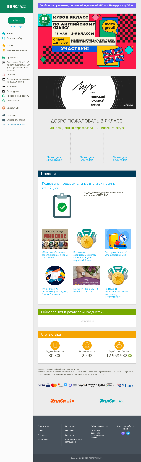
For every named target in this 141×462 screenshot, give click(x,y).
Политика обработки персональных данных (97, 434)
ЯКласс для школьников (54, 158)
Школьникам (43, 439)
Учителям (69, 430)
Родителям (70, 426)
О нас (40, 430)
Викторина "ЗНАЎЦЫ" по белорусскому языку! (117, 253)
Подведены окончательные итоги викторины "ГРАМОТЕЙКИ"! (116, 292)
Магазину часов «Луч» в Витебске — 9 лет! (85, 290)
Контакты (69, 435)
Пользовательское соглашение (73, 440)
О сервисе (42, 435)
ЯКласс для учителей (87, 158)
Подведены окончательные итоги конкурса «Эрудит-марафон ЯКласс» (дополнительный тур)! (85, 257)
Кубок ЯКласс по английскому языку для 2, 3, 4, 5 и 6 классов (55, 291)
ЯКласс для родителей (120, 158)
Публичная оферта (99, 426)
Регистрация (16, 26)
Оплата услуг (43, 426)
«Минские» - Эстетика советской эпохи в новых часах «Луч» (55, 255)
